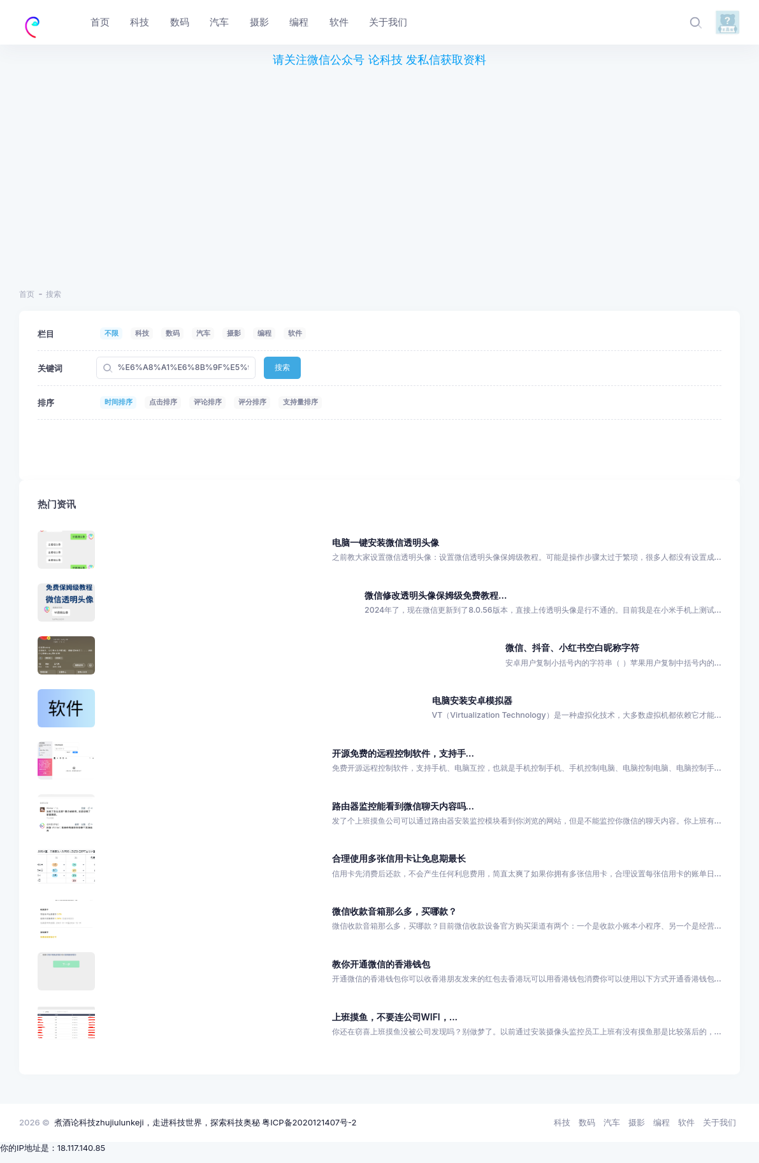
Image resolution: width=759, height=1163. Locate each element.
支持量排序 (300, 401)
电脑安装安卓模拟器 (472, 700)
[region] (379, 171)
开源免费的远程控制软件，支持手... (403, 753)
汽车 (203, 333)
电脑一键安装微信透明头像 (385, 542)
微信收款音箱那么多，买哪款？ (394, 911)
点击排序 (163, 401)
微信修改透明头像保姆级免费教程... (436, 595)
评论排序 (208, 401)
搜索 (282, 367)
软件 (295, 333)
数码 (173, 333)
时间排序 (119, 401)
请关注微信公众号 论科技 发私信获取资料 (379, 59)
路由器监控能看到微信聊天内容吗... (403, 806)
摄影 (234, 333)
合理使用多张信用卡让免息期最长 (399, 858)
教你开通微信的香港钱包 (381, 964)
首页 (26, 294)
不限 (112, 333)
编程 (264, 333)
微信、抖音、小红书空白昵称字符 (572, 647)
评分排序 (252, 401)
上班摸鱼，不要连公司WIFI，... (395, 1016)
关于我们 (719, 1122)
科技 (142, 333)
